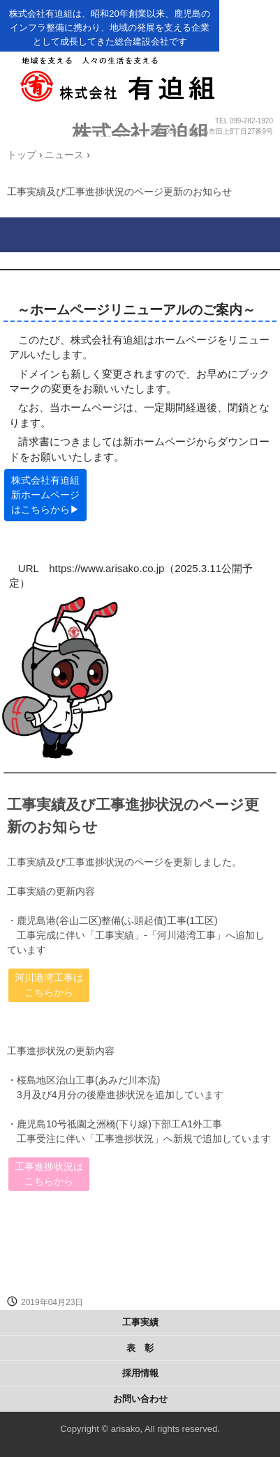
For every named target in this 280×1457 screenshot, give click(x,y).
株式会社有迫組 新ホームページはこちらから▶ (45, 495)
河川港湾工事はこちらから (49, 985)
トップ (21, 154)
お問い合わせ (140, 1399)
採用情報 (140, 1373)
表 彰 (140, 1348)
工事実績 (140, 1322)
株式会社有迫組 (140, 133)
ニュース (64, 154)
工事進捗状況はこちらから (49, 1174)
